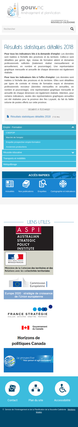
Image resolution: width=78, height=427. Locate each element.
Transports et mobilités (14, 158)
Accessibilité (62, 400)
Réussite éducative (12, 152)
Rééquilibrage (10, 164)
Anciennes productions (16, 147)
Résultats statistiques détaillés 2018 (30, 116)
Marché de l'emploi (14, 137)
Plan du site (36, 400)
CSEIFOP (10, 132)
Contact (12, 400)
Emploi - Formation (12, 127)
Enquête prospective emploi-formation (23, 142)
